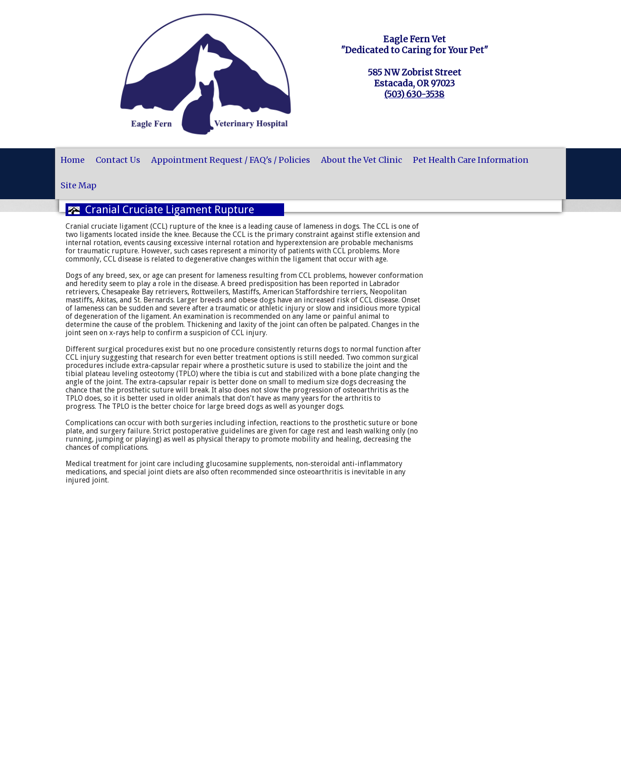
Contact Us (118, 160)
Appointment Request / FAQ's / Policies (230, 160)
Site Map (79, 185)
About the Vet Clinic (361, 160)
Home (73, 160)
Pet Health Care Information (471, 160)
